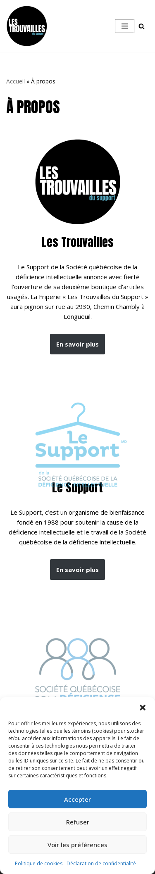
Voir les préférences (77, 845)
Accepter (77, 799)
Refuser (77, 822)
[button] (142, 707)
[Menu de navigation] (124, 26)
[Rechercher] (141, 26)
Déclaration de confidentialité (101, 863)
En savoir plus (77, 344)
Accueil (15, 81)
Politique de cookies (38, 863)
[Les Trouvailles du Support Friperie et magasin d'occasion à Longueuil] (27, 26)
